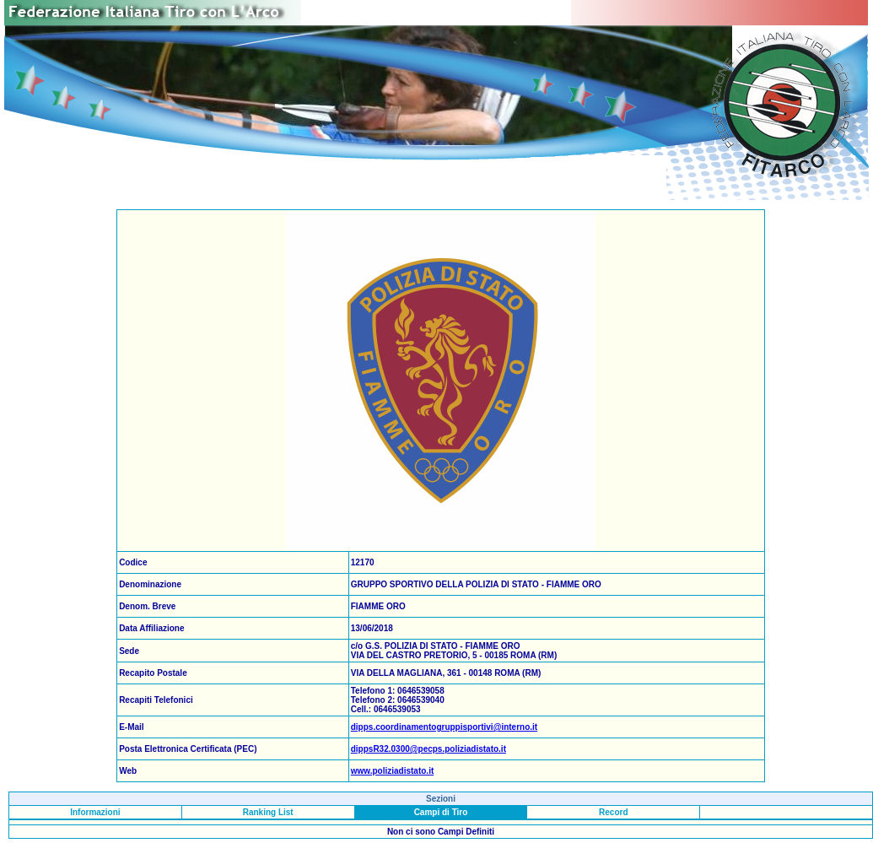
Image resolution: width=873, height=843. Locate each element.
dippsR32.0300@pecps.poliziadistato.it (428, 749)
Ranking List (268, 812)
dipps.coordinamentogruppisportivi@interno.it (444, 727)
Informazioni (95, 812)
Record (613, 812)
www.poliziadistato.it (392, 770)
